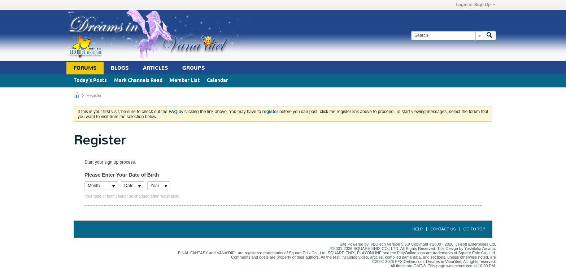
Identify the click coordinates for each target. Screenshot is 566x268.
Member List (185, 80)
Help (417, 229)
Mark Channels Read (138, 80)
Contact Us (443, 229)
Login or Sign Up (475, 4)
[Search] (447, 35)
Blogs (120, 68)
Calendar (217, 80)
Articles (155, 68)
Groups (193, 68)
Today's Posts (90, 80)
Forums (85, 68)
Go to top (474, 229)
